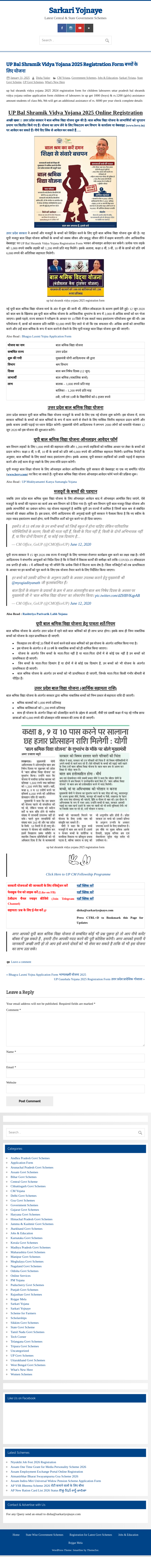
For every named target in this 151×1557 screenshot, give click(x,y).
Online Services (21, 1275)
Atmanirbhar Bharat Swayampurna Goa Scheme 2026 (44, 1476)
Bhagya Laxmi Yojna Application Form (46, 336)
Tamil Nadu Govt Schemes (28, 1332)
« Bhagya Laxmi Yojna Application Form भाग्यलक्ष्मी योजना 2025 (46, 974)
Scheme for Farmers (23, 1313)
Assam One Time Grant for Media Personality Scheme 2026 (48, 1467)
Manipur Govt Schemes (25, 1256)
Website (11, 1082)
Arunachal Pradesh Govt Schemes (32, 1167)
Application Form (22, 1162)
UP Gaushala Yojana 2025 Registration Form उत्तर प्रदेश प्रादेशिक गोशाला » (99, 979)
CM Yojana (63, 77)
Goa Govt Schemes (23, 1200)
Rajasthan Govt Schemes (26, 1294)
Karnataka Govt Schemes (26, 1238)
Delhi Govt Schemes (24, 1195)
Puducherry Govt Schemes (27, 1285)
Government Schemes (83, 77)
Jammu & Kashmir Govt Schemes (32, 1224)
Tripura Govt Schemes (25, 1346)
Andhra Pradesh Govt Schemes (30, 1158)
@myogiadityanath (26, 583)
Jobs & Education (108, 77)
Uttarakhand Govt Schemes (28, 1360)
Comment (13, 1009)
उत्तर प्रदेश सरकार (16, 233)
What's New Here (55, 82)
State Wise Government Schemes (44, 1534)
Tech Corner (18, 1336)
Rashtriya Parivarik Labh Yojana (44, 614)
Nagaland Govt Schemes (26, 1266)
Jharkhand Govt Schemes (26, 1228)
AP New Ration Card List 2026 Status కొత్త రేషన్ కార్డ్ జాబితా (49, 1490)
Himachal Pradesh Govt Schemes (32, 1219)
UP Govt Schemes (33, 82)
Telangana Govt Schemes (26, 1341)
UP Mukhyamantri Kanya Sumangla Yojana (50, 481)
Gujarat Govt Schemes (25, 1209)
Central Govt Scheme (24, 1181)
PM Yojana (18, 1280)
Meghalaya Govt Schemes (27, 1261)
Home (16, 1534)
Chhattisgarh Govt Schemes (28, 1186)
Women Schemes (21, 1374)
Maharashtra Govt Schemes (28, 1252)
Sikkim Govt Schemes (25, 1322)
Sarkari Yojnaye (75, 10)
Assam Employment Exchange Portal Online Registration (47, 1471)
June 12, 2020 (80, 544)
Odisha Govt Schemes (25, 1271)
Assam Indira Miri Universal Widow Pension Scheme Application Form (56, 1481)
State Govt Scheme (23, 1327)
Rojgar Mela (18, 1299)
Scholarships (19, 1318)
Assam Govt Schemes (24, 1172)
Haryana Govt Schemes (25, 1214)
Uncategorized (20, 1350)
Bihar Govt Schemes (24, 1177)
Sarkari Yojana (127, 77)
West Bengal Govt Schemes (28, 1365)
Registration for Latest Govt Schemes (91, 1534)
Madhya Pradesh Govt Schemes (31, 1247)
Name (11, 1051)
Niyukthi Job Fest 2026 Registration (33, 1462)
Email (11, 1067)
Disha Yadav (43, 77)
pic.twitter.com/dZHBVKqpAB (117, 596)
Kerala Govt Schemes (24, 1242)
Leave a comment (21, 961)
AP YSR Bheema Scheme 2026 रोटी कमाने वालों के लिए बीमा (47, 1485)
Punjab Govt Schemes (24, 1289)
